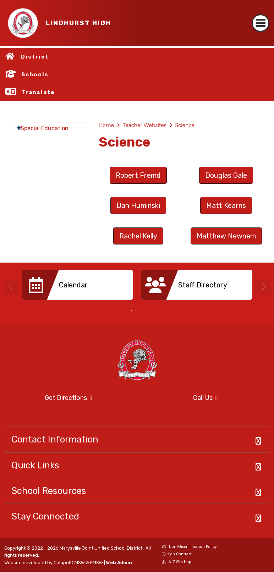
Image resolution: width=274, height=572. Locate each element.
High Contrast (179, 554)
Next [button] (263, 287)
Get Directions (48, 400)
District (35, 57)
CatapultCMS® (69, 562)
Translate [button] (38, 92)
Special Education (44, 128)
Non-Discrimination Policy (189, 547)
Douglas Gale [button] (226, 175)
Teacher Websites (144, 125)
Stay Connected (45, 516)
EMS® (96, 562)
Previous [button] (11, 287)
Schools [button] (35, 74)
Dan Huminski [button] (138, 205)
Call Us (179, 398)
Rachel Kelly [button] (138, 236)
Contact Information (54, 439)
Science (184, 125)
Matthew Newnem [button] (226, 236)
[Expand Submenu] (19, 127)
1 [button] (131, 310)
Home (106, 125)
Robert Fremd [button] (138, 175)
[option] (77, 287)
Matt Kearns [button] (226, 205)
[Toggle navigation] (260, 17)
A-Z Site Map (176, 563)
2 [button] (142, 310)
